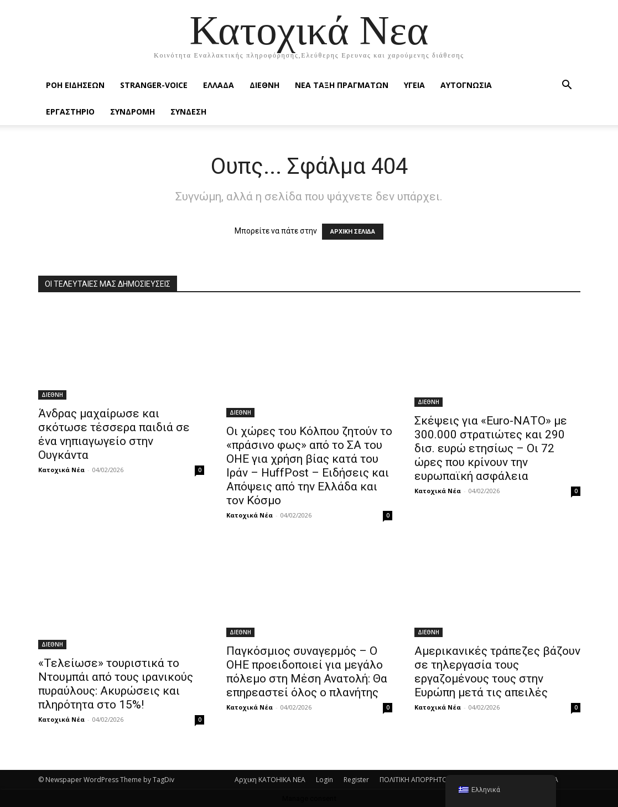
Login (324, 779)
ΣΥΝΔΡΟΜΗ (132, 111)
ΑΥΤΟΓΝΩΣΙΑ (466, 85)
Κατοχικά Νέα (61, 469)
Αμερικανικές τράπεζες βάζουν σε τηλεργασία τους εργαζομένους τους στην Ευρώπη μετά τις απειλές (497, 671)
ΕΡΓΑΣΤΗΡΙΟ (70, 111)
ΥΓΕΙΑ (414, 85)
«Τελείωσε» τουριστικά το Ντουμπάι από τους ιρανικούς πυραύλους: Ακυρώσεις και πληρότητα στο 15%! (115, 683)
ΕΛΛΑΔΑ (218, 85)
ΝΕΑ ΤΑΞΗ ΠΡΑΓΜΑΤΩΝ (341, 85)
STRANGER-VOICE (154, 85)
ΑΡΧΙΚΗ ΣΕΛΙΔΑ (352, 231)
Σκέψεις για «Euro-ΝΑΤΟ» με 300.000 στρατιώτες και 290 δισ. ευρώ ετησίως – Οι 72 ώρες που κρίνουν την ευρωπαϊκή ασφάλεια (490, 448)
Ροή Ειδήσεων (75, 85)
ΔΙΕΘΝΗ (264, 85)
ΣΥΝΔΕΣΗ (188, 111)
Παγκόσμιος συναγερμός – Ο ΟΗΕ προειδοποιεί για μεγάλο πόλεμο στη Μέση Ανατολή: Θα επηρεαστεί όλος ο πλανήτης (306, 671)
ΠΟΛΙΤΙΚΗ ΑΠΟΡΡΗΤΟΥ (415, 779)
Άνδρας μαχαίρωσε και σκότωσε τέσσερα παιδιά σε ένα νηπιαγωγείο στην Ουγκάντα (114, 434)
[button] (567, 86)
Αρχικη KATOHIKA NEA (270, 779)
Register (356, 779)
